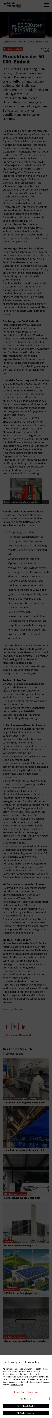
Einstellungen (26, 1399)
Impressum (33, 1392)
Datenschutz (20, 1392)
